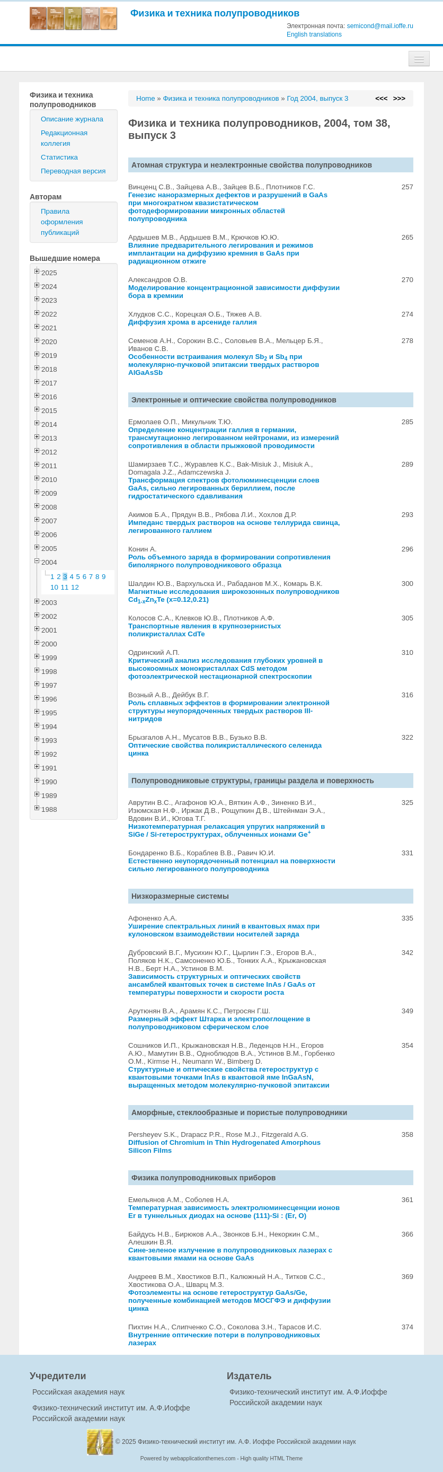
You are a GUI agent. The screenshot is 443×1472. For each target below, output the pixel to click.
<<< (381, 98)
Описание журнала (72, 119)
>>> (399, 98)
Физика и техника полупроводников (214, 13)
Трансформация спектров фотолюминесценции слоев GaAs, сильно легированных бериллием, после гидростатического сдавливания (224, 488)
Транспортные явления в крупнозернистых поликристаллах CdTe (204, 630)
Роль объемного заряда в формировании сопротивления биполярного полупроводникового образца (229, 561)
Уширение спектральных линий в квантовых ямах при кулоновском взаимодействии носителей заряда (224, 930)
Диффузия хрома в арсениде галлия (192, 322)
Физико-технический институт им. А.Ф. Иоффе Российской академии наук (247, 1441)
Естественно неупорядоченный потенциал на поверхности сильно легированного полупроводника (231, 865)
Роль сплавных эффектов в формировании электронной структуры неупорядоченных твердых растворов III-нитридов (229, 711)
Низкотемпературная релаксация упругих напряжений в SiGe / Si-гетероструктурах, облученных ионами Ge (226, 830)
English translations (314, 34)
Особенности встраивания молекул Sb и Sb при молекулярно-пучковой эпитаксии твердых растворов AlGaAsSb (223, 364)
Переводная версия (73, 171)
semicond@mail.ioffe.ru (380, 26)
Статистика (59, 157)
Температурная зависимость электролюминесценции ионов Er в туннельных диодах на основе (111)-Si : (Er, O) (234, 1212)
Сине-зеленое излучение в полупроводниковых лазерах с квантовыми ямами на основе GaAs (230, 1254)
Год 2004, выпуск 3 (317, 98)
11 (65, 587)
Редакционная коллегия (64, 138)
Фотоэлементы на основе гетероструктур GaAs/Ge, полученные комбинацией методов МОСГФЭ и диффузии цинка (229, 1300)
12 (75, 587)
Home (145, 98)
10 (54, 587)
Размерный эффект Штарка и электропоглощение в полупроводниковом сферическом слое (219, 1023)
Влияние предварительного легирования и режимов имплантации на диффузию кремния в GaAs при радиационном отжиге (220, 253)
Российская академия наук (78, 1392)
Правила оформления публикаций (62, 221)
